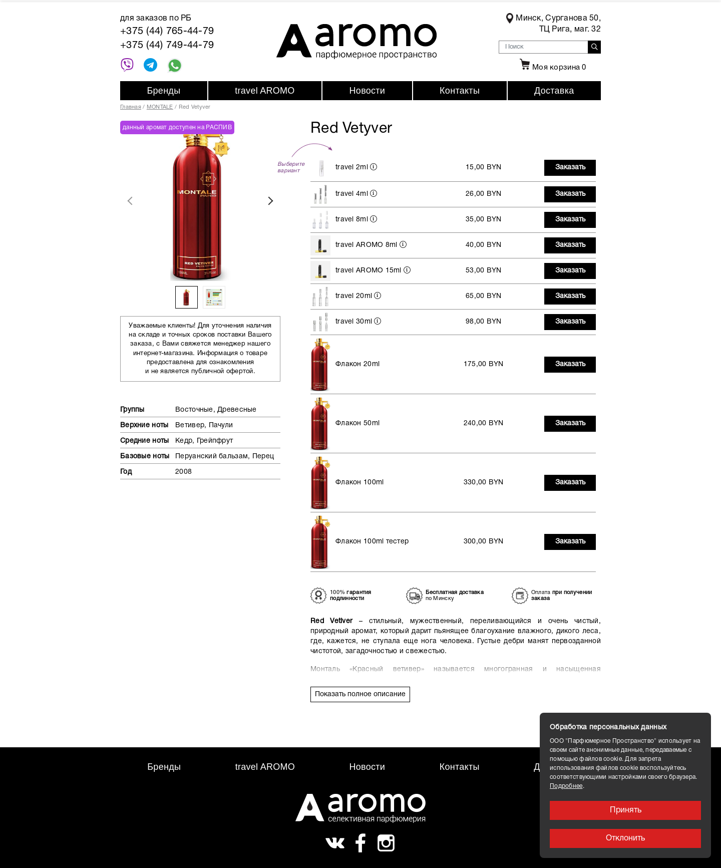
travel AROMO (264, 91)
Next (270, 201)
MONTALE (160, 107)
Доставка (554, 91)
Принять (625, 810)
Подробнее (566, 786)
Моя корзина (551, 67)
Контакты (460, 91)
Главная (130, 107)
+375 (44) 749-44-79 (167, 45)
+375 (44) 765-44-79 (167, 31)
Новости (367, 91)
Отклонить (625, 838)
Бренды (163, 91)
